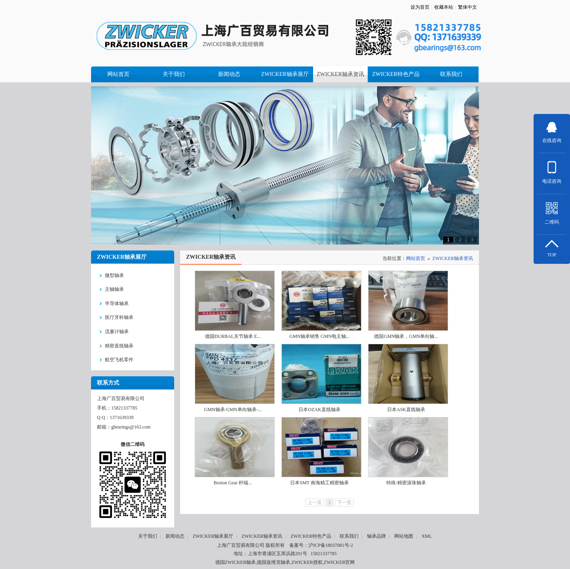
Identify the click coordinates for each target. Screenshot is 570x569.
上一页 (315, 502)
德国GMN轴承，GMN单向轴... (406, 336)
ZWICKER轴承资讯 (452, 258)
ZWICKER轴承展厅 (213, 536)
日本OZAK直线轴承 (319, 409)
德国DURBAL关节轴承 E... (233, 336)
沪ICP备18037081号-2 (330, 545)
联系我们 (349, 536)
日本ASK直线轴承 (406, 409)
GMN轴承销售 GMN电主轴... (319, 336)
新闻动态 (174, 536)
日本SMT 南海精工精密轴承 (319, 483)
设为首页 (419, 7)
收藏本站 (443, 7)
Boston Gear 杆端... (233, 483)
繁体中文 (467, 7)
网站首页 (415, 258)
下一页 (344, 502)
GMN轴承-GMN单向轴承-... (233, 409)
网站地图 (403, 536)
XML (427, 536)
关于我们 (147, 536)
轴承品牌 (376, 536)
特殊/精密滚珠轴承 (406, 483)
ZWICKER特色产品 (311, 536)
